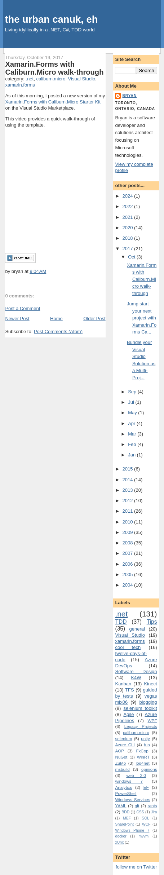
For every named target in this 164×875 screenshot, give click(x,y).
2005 (128, 574)
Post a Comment (22, 308)
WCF (146, 824)
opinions (149, 769)
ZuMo (120, 763)
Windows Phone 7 (132, 830)
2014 (128, 479)
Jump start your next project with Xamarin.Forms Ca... (141, 318)
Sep (133, 391)
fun (147, 744)
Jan (132, 455)
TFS (129, 690)
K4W (136, 677)
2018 (128, 238)
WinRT (143, 757)
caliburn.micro (50, 78)
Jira (154, 812)
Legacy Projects (140, 726)
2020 (128, 227)
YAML (120, 805)
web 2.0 (136, 775)
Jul (131, 402)
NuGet (121, 757)
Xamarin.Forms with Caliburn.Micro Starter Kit (52, 102)
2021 (128, 217)
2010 (128, 522)
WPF (152, 720)
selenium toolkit (140, 708)
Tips (152, 622)
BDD (125, 812)
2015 (128, 469)
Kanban (123, 683)
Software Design (136, 671)
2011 (128, 511)
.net (30, 78)
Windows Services (132, 799)
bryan (129, 96)
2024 (128, 196)
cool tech (128, 647)
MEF (127, 818)
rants (152, 805)
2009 (128, 532)
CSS (140, 812)
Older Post (94, 318)
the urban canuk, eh (51, 19)
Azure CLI (124, 744)
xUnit (119, 842)
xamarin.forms (20, 85)
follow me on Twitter (136, 867)
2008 (128, 542)
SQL (145, 818)
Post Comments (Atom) (58, 331)
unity (145, 738)
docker (120, 836)
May (133, 412)
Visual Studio (82, 78)
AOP (119, 750)
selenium (123, 738)
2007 (128, 553)
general (137, 629)
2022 (128, 206)
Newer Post (17, 318)
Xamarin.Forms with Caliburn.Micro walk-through (54, 68)
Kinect (150, 683)
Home (56, 318)
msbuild (122, 769)
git (137, 805)
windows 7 (129, 781)
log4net (143, 763)
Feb (132, 444)
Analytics (123, 787)
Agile (129, 714)
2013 (128, 490)
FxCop (142, 750)
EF (146, 787)
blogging (148, 702)
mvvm (144, 836)
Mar (132, 434)
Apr (132, 423)
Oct (132, 257)
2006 (128, 564)
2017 (128, 248)
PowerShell (125, 793)
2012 (128, 500)
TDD (121, 622)
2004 (128, 585)
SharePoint (124, 824)
